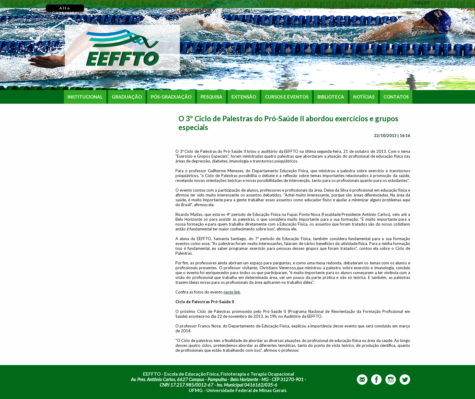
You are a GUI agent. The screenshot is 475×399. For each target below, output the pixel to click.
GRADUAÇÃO (127, 97)
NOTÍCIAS (363, 97)
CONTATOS (396, 97)
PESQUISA (211, 97)
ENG (420, 2)
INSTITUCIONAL (85, 97)
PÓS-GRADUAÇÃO (171, 97)
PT (415, 2)
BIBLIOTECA (330, 97)
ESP (426, 2)
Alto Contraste (65, 9)
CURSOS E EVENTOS (286, 97)
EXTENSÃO (243, 97)
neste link (232, 292)
